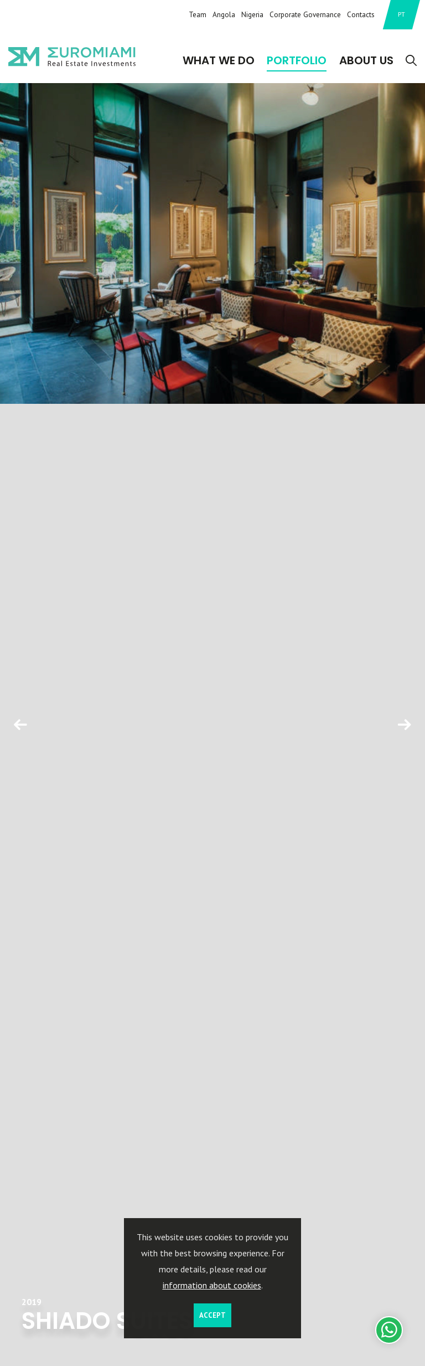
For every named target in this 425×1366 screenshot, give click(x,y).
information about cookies (212, 1285)
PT (401, 14)
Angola (223, 14)
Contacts (361, 14)
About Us (366, 60)
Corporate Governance (305, 14)
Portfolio (296, 60)
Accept (212, 1315)
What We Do (219, 60)
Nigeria (252, 14)
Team (197, 14)
